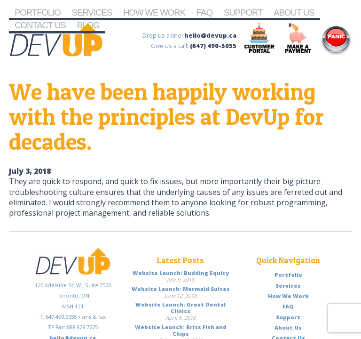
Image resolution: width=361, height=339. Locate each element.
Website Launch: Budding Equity (181, 272)
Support (243, 12)
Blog (88, 25)
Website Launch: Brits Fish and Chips (181, 330)
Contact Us (40, 25)
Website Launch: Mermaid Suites (181, 288)
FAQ (204, 12)
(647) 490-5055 (213, 45)
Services (92, 12)
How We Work (154, 12)
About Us (294, 12)
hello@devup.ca (210, 35)
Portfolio (38, 12)
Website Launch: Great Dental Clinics (180, 308)
